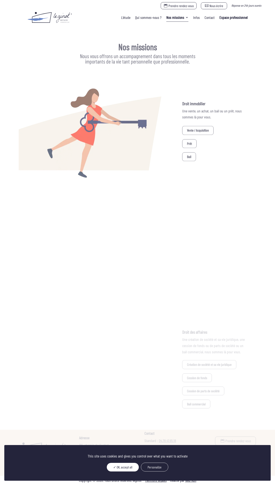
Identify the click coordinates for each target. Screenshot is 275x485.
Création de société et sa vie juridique (209, 365)
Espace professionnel (233, 17)
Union (35, 241)
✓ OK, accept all (122, 467)
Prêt (189, 144)
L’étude (125, 17)
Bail (189, 157)
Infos (196, 17)
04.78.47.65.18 (167, 441)
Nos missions (175, 17)
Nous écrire (216, 6)
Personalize (155, 467)
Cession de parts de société (203, 391)
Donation (37, 267)
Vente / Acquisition (198, 131)
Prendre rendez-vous (181, 6)
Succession (39, 293)
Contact (210, 17)
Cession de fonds (197, 378)
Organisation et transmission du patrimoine (57, 280)
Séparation (38, 254)
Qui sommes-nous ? (148, 17)
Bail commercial (196, 404)
